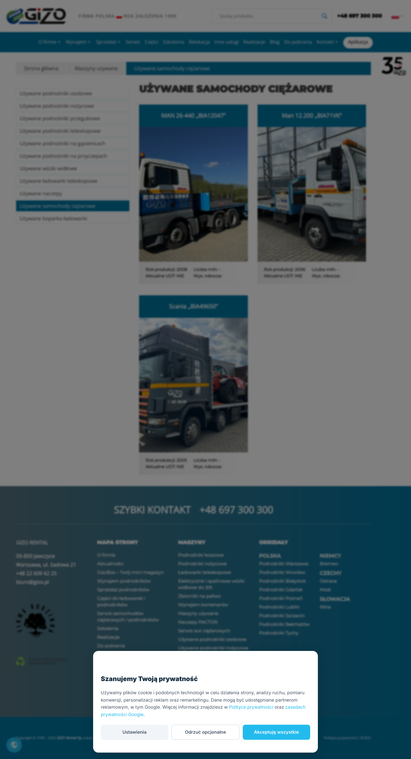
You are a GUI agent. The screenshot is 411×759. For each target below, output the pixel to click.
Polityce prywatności (251, 707)
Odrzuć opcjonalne (205, 732)
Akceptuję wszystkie (276, 732)
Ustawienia (134, 732)
